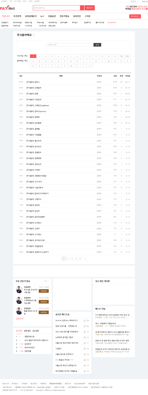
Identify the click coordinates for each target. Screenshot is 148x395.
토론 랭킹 (27, 331)
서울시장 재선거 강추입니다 (65, 365)
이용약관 (43, 384)
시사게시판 (28, 26)
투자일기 (75, 22)
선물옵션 (52, 16)
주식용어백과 (111, 22)
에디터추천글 (17, 22)
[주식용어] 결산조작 (33, 141)
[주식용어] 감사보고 (33, 146)
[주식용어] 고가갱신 (33, 234)
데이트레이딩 (52, 22)
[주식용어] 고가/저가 (34, 182)
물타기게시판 (100, 22)
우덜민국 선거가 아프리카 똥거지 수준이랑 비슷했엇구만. (116, 349)
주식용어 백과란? (33, 35)
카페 (10, 1)
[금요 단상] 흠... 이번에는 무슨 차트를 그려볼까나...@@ (67, 326)
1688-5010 (12, 390)
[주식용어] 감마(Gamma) (36, 111)
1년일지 (58, 349)
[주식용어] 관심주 (33, 211)
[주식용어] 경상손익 (33, 164)
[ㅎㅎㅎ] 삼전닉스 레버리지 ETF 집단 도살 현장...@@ (67, 320)
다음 (48, 281)
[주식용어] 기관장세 (33, 99)
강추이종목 (63, 22)
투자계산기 (135, 16)
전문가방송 (64, 16)
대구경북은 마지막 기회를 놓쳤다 (67, 371)
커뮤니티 (6, 16)
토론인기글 (28, 22)
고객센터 (24, 384)
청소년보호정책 (79, 384)
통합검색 (90, 8)
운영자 (99, 82)
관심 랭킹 (35, 331)
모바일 (30, 1)
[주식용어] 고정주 (33, 229)
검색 (82, 8)
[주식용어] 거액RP (33, 170)
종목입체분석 (31, 16)
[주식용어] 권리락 (33, 205)
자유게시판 (16, 26)
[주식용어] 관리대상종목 (35, 217)
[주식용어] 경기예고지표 (35, 240)
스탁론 (87, 16)
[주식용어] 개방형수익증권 (36, 176)
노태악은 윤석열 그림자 (64, 337)
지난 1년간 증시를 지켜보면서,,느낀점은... (67, 332)
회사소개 (6, 384)
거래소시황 (40, 22)
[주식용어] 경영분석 (33, 152)
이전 (42, 281)
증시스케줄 (17, 1)
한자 (127, 56)
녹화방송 (44, 291)
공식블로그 (4, 1)
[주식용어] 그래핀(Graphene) (37, 105)
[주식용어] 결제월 (33, 129)
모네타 (24, 1)
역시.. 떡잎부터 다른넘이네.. (106, 323)
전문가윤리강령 (93, 384)
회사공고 (15, 384)
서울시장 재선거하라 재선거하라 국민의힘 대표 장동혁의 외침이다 (67, 343)
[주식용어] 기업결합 (33, 135)
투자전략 (17, 16)
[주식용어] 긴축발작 (33, 88)
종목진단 (77, 16)
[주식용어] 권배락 (33, 117)
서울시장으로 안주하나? (64, 354)
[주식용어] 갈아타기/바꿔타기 (37, 193)
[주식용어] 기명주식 (33, 199)
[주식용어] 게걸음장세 (34, 246)
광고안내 (34, 384)
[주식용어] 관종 (32, 94)
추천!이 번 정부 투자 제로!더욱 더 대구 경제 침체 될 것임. (117, 341)
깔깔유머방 (4, 26)
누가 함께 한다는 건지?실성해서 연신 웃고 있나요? (114, 315)
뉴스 (42, 16)
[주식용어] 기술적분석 (34, 187)
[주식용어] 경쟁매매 (33, 158)
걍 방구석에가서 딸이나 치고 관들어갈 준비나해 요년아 (116, 332)
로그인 (133, 1)
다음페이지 (85, 258)
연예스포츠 (52, 26)
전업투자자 (87, 22)
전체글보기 (4, 22)
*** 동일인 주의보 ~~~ (64, 360)
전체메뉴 (145, 16)
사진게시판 (41, 26)
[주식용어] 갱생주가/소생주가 (37, 252)
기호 (121, 56)
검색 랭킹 (19, 331)
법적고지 (68, 384)
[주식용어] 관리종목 (33, 123)
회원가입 (145, 1)
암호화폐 (37, 1)
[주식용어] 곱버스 (33, 82)
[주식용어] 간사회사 (33, 223)
